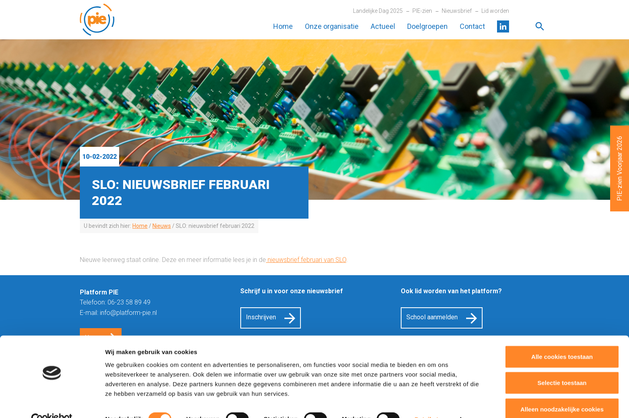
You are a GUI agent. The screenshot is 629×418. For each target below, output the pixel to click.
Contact (472, 26)
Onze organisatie (332, 26)
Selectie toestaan (562, 365)
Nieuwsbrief (457, 11)
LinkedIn (503, 26)
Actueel (383, 26)
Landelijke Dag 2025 (378, 11)
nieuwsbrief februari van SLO (306, 260)
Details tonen (433, 402)
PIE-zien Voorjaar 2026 (619, 168)
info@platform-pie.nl (128, 313)
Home (283, 26)
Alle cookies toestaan (561, 339)
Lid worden (495, 11)
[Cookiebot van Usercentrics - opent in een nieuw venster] (52, 402)
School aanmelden (432, 317)
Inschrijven (261, 317)
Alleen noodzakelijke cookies (562, 391)
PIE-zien (422, 11)
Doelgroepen (427, 26)
